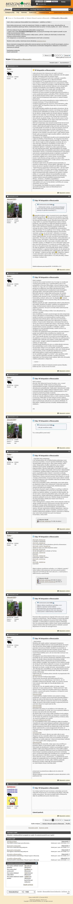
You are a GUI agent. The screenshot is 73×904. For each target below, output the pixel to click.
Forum (8, 9)
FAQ (17, 12)
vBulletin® (38, 899)
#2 (69, 196)
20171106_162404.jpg (39, 562)
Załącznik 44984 (37, 732)
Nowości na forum (20, 9)
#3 (69, 273)
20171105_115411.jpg (39, 555)
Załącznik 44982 (37, 707)
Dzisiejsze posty (9, 12)
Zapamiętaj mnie (41, 4)
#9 (69, 634)
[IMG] (26, 873)
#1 (69, 66)
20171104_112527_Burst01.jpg (41, 546)
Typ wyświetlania (64, 62)
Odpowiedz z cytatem (64, 193)
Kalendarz (24, 12)
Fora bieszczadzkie (19, 18)
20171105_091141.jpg (39, 549)
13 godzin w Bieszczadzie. (14, 858)
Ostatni (67, 55)
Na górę (68, 823)
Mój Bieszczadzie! (12, 841)
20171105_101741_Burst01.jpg (47, 581)
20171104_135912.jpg (45, 580)
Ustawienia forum (44, 12)
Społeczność (32, 12)
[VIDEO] (26, 876)
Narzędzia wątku (54, 62)
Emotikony (27, 869)
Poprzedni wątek (33, 828)
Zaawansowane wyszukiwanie (62, 12)
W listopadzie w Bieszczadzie (21, 59)
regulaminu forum (41, 41)
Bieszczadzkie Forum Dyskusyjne (52, 891)
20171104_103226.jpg (39, 543)
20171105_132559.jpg (39, 552)
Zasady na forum (28, 884)
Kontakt (39, 891)
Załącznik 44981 (37, 705)
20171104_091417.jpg (39, 539)
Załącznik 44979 (37, 675)
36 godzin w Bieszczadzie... (14, 854)
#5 (69, 416)
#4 (69, 374)
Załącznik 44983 (37, 720)
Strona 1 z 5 (48, 55)
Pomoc (63, 1)
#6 (69, 451)
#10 (69, 783)
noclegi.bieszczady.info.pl (40, 9)
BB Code (26, 865)
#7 (69, 532)
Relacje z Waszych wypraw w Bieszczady (38, 18)
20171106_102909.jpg (45, 521)
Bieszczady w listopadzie (14, 846)
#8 (69, 594)
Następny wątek (43, 828)
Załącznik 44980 (37, 694)
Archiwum (64, 891)
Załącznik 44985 (46, 720)
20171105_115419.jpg (39, 559)
